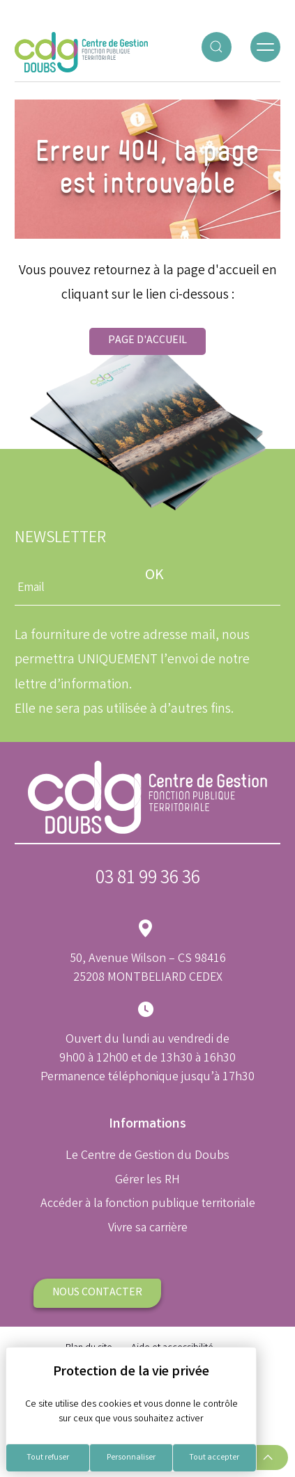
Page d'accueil (147, 341)
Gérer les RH (147, 1180)
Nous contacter (97, 1293)
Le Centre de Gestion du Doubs (147, 1156)
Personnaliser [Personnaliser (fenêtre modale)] (131, 1458)
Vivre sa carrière (148, 1228)
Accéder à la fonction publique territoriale (147, 1204)
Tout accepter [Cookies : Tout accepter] (214, 1458)
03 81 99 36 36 (148, 879)
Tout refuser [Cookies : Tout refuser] (48, 1458)
